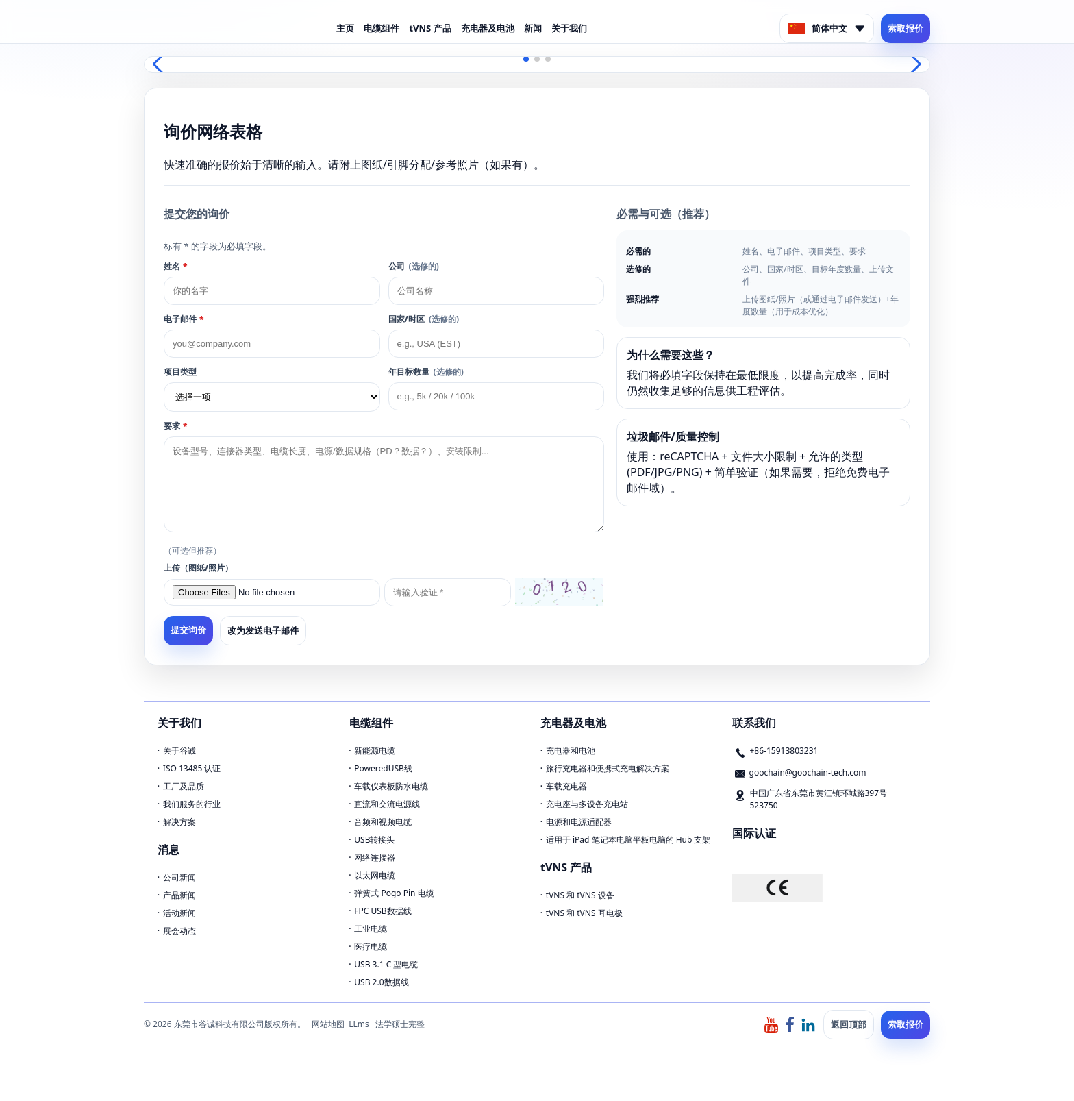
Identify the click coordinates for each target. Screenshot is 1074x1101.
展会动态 (179, 931)
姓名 (175, 266)
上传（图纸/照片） (198, 567)
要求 (175, 426)
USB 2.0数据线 (381, 982)
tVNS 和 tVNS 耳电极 (584, 913)
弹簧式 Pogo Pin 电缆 (394, 893)
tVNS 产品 (430, 28)
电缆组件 (381, 28)
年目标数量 (426, 372)
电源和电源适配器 (579, 822)
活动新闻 (179, 913)
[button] (526, 59)
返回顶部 (848, 1024)
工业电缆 (370, 929)
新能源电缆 (374, 750)
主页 (345, 28)
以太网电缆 (374, 875)
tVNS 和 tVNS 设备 (580, 895)
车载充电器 (566, 786)
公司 (413, 266)
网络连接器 (374, 857)
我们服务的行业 (192, 804)
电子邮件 (183, 319)
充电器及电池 (487, 28)
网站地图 (328, 1024)
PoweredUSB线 (383, 768)
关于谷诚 (179, 750)
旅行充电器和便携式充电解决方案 (607, 768)
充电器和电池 (570, 750)
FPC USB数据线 (382, 911)
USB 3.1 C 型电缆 (386, 964)
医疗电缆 (370, 946)
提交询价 (188, 630)
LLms (359, 1024)
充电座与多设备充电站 (587, 804)
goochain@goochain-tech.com (807, 772)
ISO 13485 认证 (192, 768)
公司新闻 (179, 877)
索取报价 (905, 28)
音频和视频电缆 (383, 822)
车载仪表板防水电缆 (391, 786)
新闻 (533, 28)
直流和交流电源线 (387, 804)
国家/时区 (423, 319)
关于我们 (569, 28)
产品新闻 (179, 895)
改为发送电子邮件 (263, 630)
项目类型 (180, 372)
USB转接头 (374, 839)
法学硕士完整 (400, 1024)
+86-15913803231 (784, 750)
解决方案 (179, 822)
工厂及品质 (183, 786)
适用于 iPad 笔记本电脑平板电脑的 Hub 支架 (628, 839)
